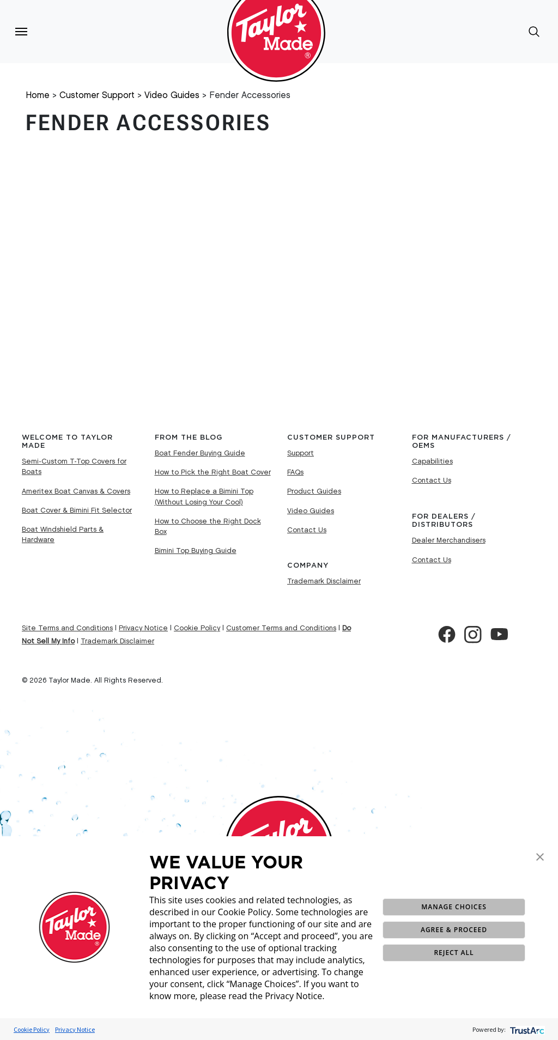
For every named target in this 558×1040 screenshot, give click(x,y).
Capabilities (432, 461)
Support (300, 453)
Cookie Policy (32, 1029)
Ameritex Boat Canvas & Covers (76, 491)
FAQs (295, 472)
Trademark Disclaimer (324, 581)
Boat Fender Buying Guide (200, 453)
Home (38, 96)
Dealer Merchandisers (449, 540)
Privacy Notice (75, 1029)
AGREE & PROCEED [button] (454, 929)
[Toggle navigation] (21, 32)
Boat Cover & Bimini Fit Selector (77, 510)
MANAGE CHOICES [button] (453, 906)
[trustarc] (526, 1029)
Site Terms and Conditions (67, 628)
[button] (540, 855)
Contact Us (306, 530)
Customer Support (97, 96)
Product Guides (314, 491)
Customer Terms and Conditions (281, 628)
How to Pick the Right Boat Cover (213, 472)
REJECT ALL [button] (454, 952)
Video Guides (171, 96)
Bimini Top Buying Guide (195, 551)
